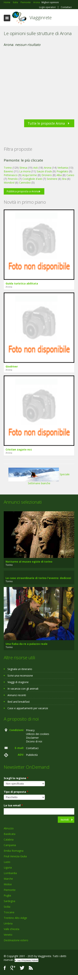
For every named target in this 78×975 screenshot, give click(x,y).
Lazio (7, 862)
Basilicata (9, 834)
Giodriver (12, 366)
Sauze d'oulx (44, 171)
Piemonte (10, 890)
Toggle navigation (7, 18)
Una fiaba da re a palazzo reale (27, 644)
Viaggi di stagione (18, 682)
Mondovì (9, 182)
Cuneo (70, 175)
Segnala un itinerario (19, 669)
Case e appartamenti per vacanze (27, 708)
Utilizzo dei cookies (37, 734)
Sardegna (9, 901)
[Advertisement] (37, 87)
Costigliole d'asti (32, 179)
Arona (47, 167)
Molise (8, 884)
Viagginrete (41, 17)
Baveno (8, 171)
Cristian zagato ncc (19, 449)
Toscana (9, 912)
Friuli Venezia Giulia (15, 856)
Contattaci (66, 7)
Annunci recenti (16, 695)
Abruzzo (9, 828)
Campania (10, 845)
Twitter (22, 968)
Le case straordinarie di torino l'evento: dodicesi (38, 578)
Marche (8, 878)
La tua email (13, 805)
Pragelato (62, 171)
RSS (31, 968)
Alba (59, 175)
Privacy (30, 730)
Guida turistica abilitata (22, 283)
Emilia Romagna (13, 850)
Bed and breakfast (18, 701)
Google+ (12, 968)
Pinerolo (13, 179)
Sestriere (52, 179)
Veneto (8, 934)
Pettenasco (11, 175)
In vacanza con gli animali (22, 688)
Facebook (5, 968)
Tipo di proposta (16, 792)
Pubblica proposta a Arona (23, 191)
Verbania (62, 167)
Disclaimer (32, 737)
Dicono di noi (34, 741)
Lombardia (10, 873)
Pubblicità (32, 755)
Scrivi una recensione (20, 675)
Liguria (8, 867)
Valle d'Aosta (11, 929)
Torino (8, 167)
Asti (35, 167)
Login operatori (47, 7)
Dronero (47, 175)
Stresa (23, 167)
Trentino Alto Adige (15, 918)
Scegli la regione (16, 778)
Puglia (7, 895)
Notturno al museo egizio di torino (29, 561)
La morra (24, 171)
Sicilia (7, 906)
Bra (64, 179)
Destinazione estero (16, 940)
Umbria (8, 923)
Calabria (8, 839)
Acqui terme (29, 175)
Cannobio (25, 182)
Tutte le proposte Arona (46, 123)
